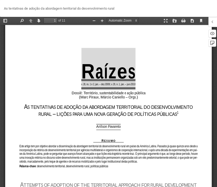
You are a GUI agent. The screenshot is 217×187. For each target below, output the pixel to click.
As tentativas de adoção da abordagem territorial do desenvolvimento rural (59, 8)
